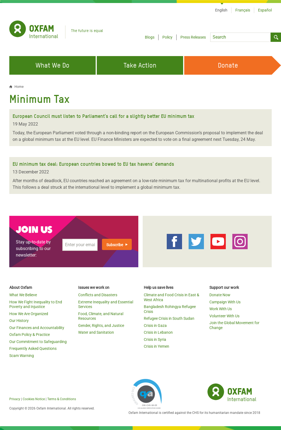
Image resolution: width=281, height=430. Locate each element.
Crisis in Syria (155, 339)
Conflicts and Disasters (97, 295)
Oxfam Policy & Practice (29, 334)
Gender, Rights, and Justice (101, 325)
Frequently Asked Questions (33, 348)
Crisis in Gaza (155, 325)
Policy (167, 37)
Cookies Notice (34, 399)
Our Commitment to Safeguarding (38, 341)
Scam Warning (21, 355)
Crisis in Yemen (156, 346)
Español (265, 10)
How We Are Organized (28, 314)
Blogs (149, 37)
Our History (19, 320)
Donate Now (219, 295)
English (221, 10)
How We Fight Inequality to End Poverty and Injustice (35, 304)
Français (242, 10)
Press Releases (193, 37)
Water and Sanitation (96, 332)
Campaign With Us (225, 302)
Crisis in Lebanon (158, 332)
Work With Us (220, 309)
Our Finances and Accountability (36, 328)
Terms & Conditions (61, 399)
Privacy (14, 399)
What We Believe (23, 295)
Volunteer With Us (224, 316)
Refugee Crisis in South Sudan (169, 318)
